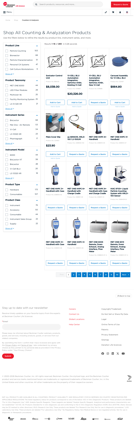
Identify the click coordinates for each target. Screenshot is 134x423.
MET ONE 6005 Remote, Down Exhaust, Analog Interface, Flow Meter (96, 247)
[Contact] (105, 12)
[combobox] (68, 4)
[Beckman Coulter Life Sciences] (14, 4)
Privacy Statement (109, 335)
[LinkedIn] (113, 354)
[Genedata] (47, 419)
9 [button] (111, 275)
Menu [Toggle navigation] (7, 12)
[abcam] (23, 419)
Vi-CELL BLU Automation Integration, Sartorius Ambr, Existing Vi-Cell (74, 80)
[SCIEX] (120, 419)
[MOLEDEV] (95, 419)
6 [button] (95, 275)
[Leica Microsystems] (83, 419)
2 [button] (73, 275)
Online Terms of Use (110, 324)
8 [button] (106, 275)
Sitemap (105, 340)
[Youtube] (123, 354)
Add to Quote (55, 106)
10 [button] (117, 275)
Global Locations (76, 319)
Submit (8, 356)
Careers (72, 309)
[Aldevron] (35, 419)
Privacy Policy (11, 345)
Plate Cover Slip (53, 137)
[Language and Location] (127, 12)
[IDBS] (59, 419)
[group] (21, 51)
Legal (103, 319)
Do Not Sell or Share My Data (114, 314)
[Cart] (113, 12)
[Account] (120, 12)
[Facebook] (102, 354)
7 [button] (100, 275)
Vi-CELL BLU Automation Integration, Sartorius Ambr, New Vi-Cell (96, 80)
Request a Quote (121, 5)
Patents (104, 330)
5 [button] (89, 275)
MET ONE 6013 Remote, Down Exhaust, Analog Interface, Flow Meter (117, 247)
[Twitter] (117, 354)
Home (7, 20)
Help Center (74, 324)
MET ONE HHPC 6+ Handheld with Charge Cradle (76, 191)
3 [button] (79, 275)
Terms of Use (26, 345)
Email (5, 321)
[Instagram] (108, 354)
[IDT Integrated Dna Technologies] (71, 419)
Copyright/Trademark (111, 309)
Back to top (123, 296)
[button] (36, 4)
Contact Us (74, 314)
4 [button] (84, 275)
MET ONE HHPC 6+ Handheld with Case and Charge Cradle (98, 191)
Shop (16, 20)
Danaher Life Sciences (111, 345)
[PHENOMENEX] (107, 419)
